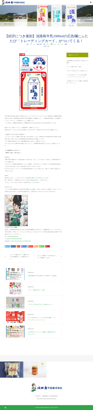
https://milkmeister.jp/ (12, 236)
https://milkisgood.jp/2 (32, 180)
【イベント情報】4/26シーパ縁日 (74, 66)
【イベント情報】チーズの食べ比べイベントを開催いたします (46, 256)
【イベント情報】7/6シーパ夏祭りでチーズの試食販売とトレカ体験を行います (20, 256)
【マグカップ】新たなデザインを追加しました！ (77, 70)
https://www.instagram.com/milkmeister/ (21, 241)
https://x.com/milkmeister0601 (14, 238)
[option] (11, 370)
